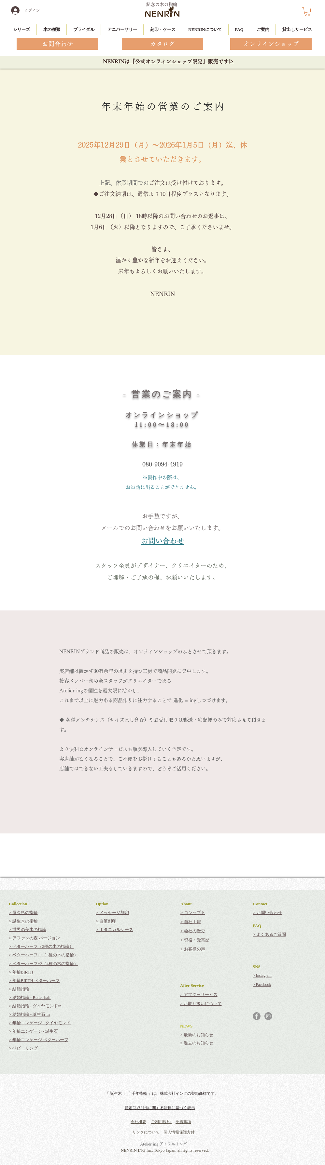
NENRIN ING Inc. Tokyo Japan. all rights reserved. (165, 1150)
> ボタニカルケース (114, 929)
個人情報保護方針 (179, 1132)
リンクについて (146, 1132)
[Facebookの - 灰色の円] (257, 1016)
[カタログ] (162, 43)
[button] (307, 11)
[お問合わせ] (57, 43)
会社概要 (138, 1121)
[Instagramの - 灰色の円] (268, 1016)
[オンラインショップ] (271, 43)
